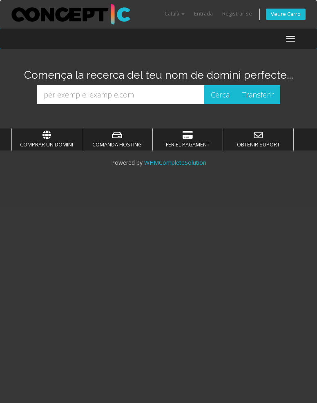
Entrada (203, 13)
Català (175, 13)
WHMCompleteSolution (175, 162)
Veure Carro (286, 14)
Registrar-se (237, 13)
